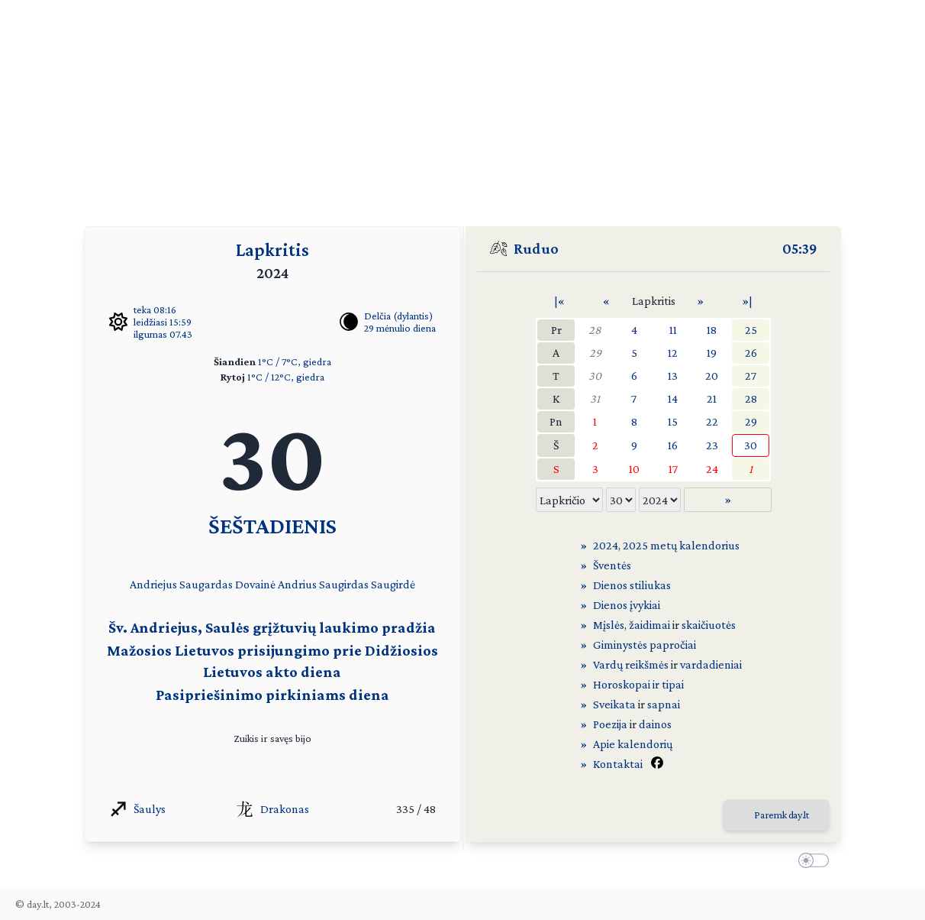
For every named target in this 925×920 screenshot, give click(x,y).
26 (751, 352)
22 (712, 421)
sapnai (663, 704)
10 (634, 468)
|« (559, 300)
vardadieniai (711, 664)
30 (594, 375)
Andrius (297, 584)
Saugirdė (393, 584)
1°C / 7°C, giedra (294, 361)
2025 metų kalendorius (681, 545)
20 (711, 375)
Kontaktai (618, 763)
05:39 (799, 248)
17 (673, 468)
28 (594, 329)
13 (673, 375)
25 (751, 329)
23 (712, 445)
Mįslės (608, 624)
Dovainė (255, 584)
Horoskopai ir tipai (638, 684)
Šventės (612, 565)
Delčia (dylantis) (398, 315)
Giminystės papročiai (644, 644)
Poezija (610, 724)
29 (595, 352)
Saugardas (206, 584)
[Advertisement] (462, 107)
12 (673, 352)
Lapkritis (272, 249)
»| (747, 300)
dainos (655, 724)
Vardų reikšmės (631, 664)
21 (712, 398)
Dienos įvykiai (626, 604)
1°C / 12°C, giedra (285, 377)
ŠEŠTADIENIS (272, 525)
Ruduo (536, 248)
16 (673, 445)
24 (712, 468)
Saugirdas (344, 584)
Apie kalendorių (632, 743)
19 (712, 352)
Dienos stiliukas (632, 584)
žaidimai (649, 624)
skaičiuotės (709, 624)
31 (595, 398)
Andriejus (153, 584)
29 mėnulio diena (400, 328)
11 (673, 329)
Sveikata (614, 704)
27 (750, 375)
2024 (605, 545)
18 (712, 329)
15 (673, 421)
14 (673, 398)
